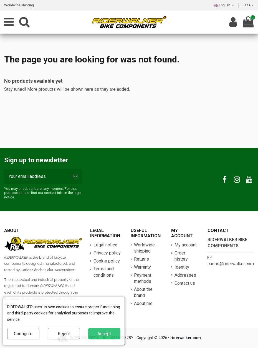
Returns (141, 259)
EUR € (248, 5)
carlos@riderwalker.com (231, 263)
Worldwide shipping (19, 5)
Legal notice (105, 245)
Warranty (142, 267)
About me (143, 303)
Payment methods (142, 278)
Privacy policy (107, 253)
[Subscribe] (75, 176)
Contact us (184, 283)
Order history (181, 256)
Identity (181, 267)
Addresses (185, 275)
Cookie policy (106, 261)
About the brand (143, 292)
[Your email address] (36, 176)
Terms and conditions (103, 272)
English (224, 5)
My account (185, 245)
